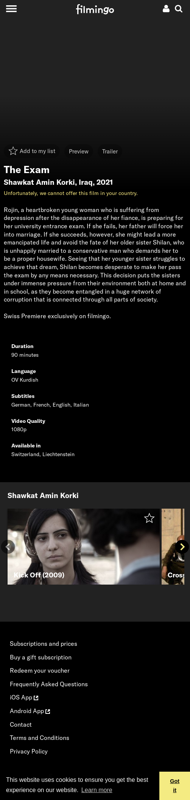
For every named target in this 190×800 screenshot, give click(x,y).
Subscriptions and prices (43, 643)
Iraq (86, 182)
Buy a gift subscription (41, 657)
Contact (21, 724)
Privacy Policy (29, 751)
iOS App (24, 697)
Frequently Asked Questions (49, 684)
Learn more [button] (96, 790)
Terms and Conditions (39, 737)
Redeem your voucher (40, 670)
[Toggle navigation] (11, 8)
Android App (30, 711)
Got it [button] (174, 785)
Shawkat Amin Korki (39, 182)
